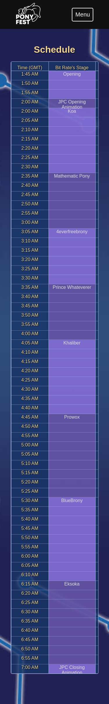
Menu (82, 14)
